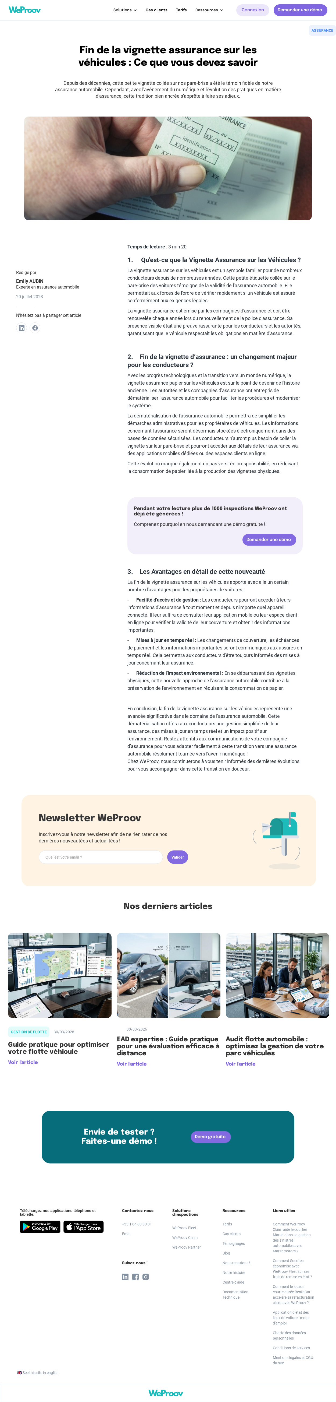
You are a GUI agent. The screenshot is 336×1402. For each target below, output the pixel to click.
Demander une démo (300, 10)
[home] (25, 9)
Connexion (253, 10)
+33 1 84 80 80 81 (137, 1224)
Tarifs (181, 10)
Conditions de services (291, 1348)
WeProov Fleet (184, 1228)
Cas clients (156, 10)
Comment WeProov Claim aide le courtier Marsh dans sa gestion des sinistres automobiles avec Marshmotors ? (292, 1237)
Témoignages (234, 1243)
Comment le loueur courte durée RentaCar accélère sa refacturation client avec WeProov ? (293, 1294)
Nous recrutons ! (236, 1263)
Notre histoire (234, 1272)
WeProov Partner (186, 1247)
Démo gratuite (210, 1138)
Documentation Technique (235, 1294)
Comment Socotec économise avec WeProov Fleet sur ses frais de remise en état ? (292, 1269)
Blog (226, 1253)
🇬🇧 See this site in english (38, 1373)
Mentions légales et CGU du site (293, 1360)
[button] (125, 10)
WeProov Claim (185, 1237)
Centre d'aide (233, 1282)
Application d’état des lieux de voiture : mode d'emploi (291, 1317)
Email (126, 1234)
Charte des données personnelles (289, 1335)
